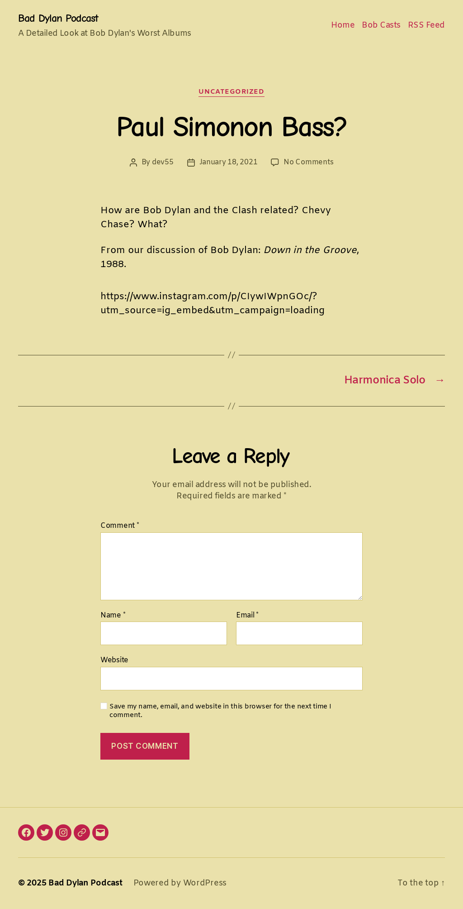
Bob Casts (381, 26)
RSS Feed (426, 26)
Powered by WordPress (180, 883)
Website (114, 660)
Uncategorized (231, 92)
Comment (119, 526)
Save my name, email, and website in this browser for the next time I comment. (220, 711)
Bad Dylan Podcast (58, 18)
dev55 (163, 162)
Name (112, 616)
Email (247, 616)
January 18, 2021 (228, 162)
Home (342, 26)
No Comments (308, 162)
